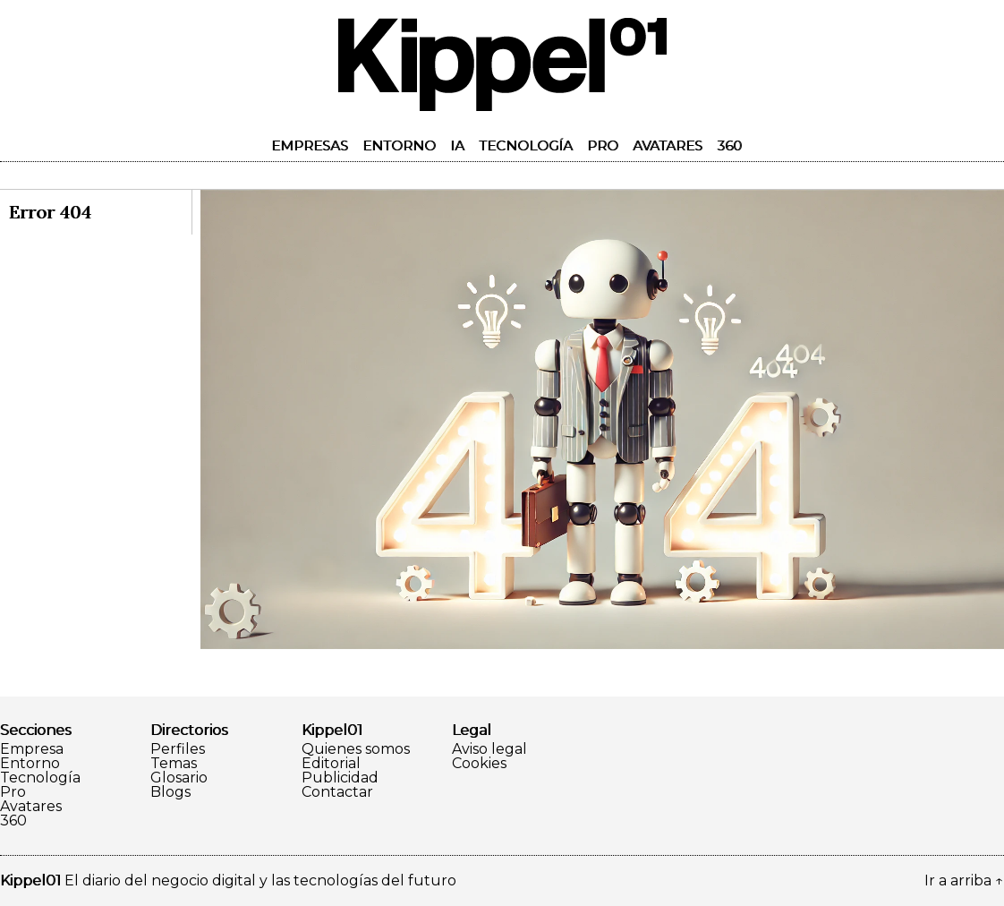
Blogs (170, 792)
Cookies (479, 763)
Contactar (337, 792)
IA (457, 145)
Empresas (309, 145)
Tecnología (526, 145)
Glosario (179, 778)
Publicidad (340, 778)
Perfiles (177, 749)
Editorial (331, 763)
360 (729, 145)
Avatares (667, 145)
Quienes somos (356, 749)
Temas (173, 763)
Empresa (32, 749)
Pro (602, 145)
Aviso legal (489, 749)
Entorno (399, 145)
